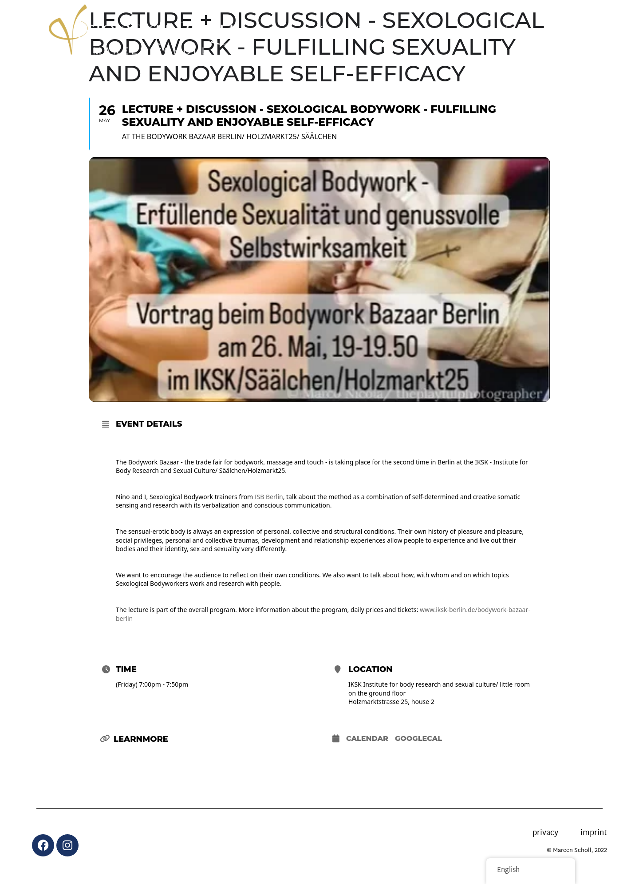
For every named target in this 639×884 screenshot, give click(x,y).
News (425, 30)
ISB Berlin (269, 496)
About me (518, 30)
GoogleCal (418, 738)
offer (321, 30)
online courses (372, 30)
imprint (593, 833)
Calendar (367, 738)
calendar (468, 30)
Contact (567, 30)
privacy (545, 833)
